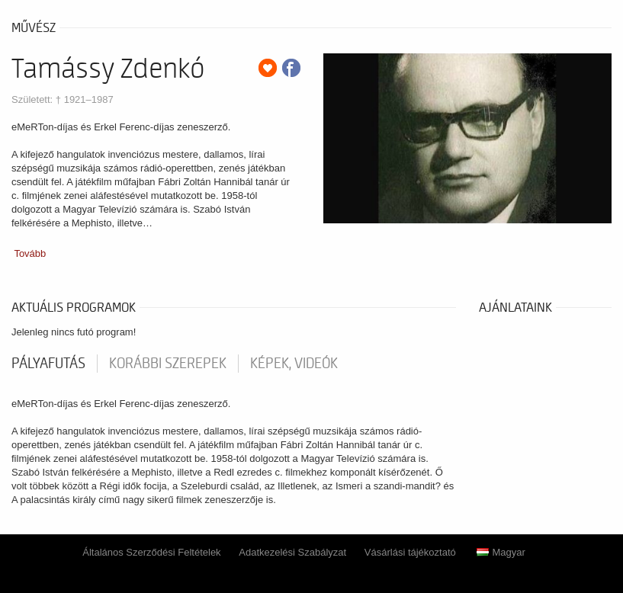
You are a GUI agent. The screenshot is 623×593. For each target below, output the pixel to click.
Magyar (501, 552)
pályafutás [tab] (48, 363)
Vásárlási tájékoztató (410, 552)
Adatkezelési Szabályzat (292, 552)
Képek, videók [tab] (294, 363)
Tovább (30, 253)
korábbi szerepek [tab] (167, 363)
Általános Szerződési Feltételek (151, 552)
